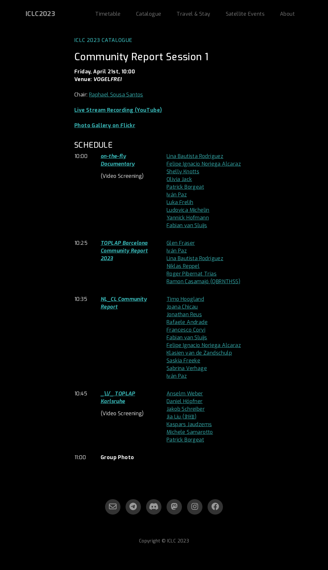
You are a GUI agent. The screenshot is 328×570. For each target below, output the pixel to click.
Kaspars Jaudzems (189, 424)
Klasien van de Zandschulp (199, 353)
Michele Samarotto (190, 432)
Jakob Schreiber (186, 409)
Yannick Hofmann (188, 217)
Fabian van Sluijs (187, 225)
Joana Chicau (182, 306)
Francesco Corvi (186, 329)
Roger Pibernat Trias (192, 273)
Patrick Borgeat (185, 187)
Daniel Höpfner (185, 401)
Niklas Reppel (183, 266)
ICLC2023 (40, 14)
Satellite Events (245, 14)
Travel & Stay (193, 14)
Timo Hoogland (185, 299)
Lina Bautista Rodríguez (195, 156)
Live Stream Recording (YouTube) (118, 110)
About (287, 14)
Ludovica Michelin (188, 210)
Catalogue (148, 14)
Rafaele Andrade (187, 322)
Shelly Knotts (183, 171)
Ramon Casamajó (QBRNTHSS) (203, 281)
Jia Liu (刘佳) (182, 416)
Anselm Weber (185, 393)
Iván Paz (177, 194)
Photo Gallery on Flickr (104, 125)
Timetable (108, 14)
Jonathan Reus (184, 314)
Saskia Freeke (183, 360)
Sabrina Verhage (187, 368)
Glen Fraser (181, 243)
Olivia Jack (179, 179)
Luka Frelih (180, 202)
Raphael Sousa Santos (116, 94)
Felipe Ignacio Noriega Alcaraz (204, 164)
